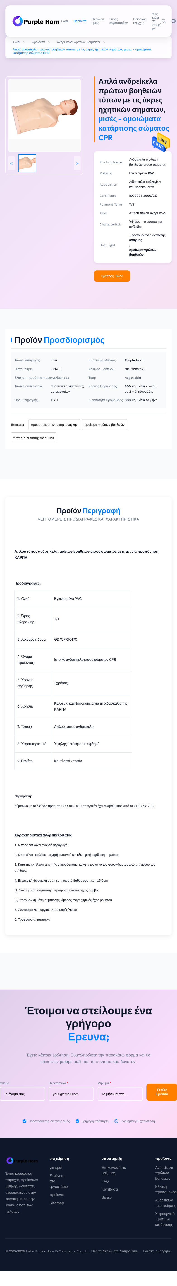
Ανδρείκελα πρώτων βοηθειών (78, 42)
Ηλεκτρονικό (58, 1083)
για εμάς (56, 1167)
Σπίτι (64, 21)
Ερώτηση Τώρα (112, 276)
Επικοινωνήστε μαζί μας (114, 1170)
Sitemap (57, 1203)
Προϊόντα (79, 21)
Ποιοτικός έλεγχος (139, 21)
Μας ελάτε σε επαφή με (156, 21)
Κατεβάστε (110, 1189)
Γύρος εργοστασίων (118, 21)
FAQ (105, 1181)
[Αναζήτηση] (163, 21)
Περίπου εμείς (98, 21)
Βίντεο (107, 1197)
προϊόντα (38, 42)
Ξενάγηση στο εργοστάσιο (59, 1181)
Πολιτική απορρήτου (157, 1251)
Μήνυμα (104, 1083)
